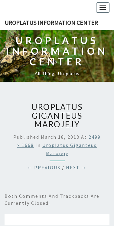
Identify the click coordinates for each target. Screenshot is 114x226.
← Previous (43, 168)
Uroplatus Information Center (51, 22)
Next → (76, 168)
